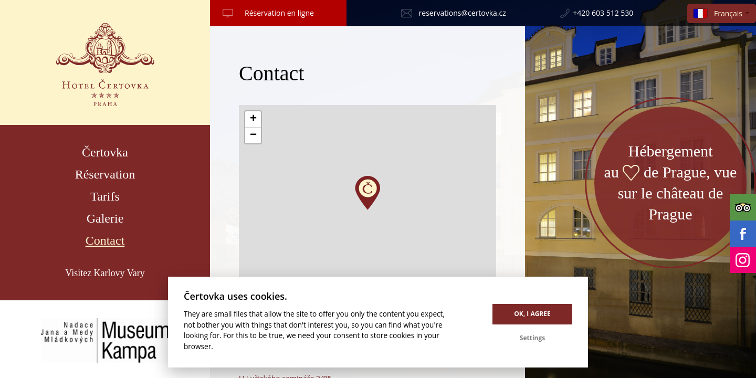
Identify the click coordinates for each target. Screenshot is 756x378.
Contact (105, 240)
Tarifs (105, 196)
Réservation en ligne (279, 13)
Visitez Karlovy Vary (105, 273)
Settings (532, 337)
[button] (367, 193)
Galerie (105, 218)
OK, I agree (532, 313)
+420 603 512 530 (603, 13)
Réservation (105, 174)
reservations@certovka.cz (462, 13)
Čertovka (105, 152)
